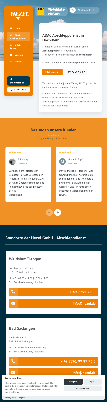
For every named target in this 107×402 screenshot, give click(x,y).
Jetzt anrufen (52, 72)
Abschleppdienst (82, 10)
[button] (57, 212)
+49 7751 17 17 (75, 72)
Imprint (22, 398)
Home (15, 28)
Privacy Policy (10, 398)
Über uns (16, 55)
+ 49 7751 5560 (52, 292)
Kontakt (16, 61)
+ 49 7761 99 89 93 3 (52, 361)
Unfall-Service (15, 47)
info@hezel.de (52, 303)
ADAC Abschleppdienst (18, 37)
